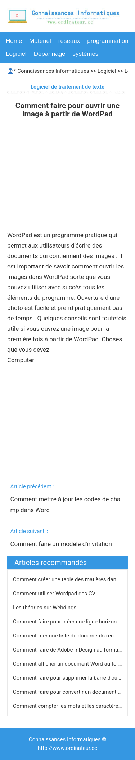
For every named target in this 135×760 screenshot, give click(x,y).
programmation (107, 40)
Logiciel (16, 53)
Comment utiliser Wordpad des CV (55, 593)
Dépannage (50, 53)
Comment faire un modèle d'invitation (61, 543)
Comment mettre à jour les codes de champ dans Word (65, 504)
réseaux (69, 40)
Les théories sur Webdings (45, 607)
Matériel (40, 40)
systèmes (86, 53)
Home (14, 40)
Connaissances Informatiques (53, 71)
